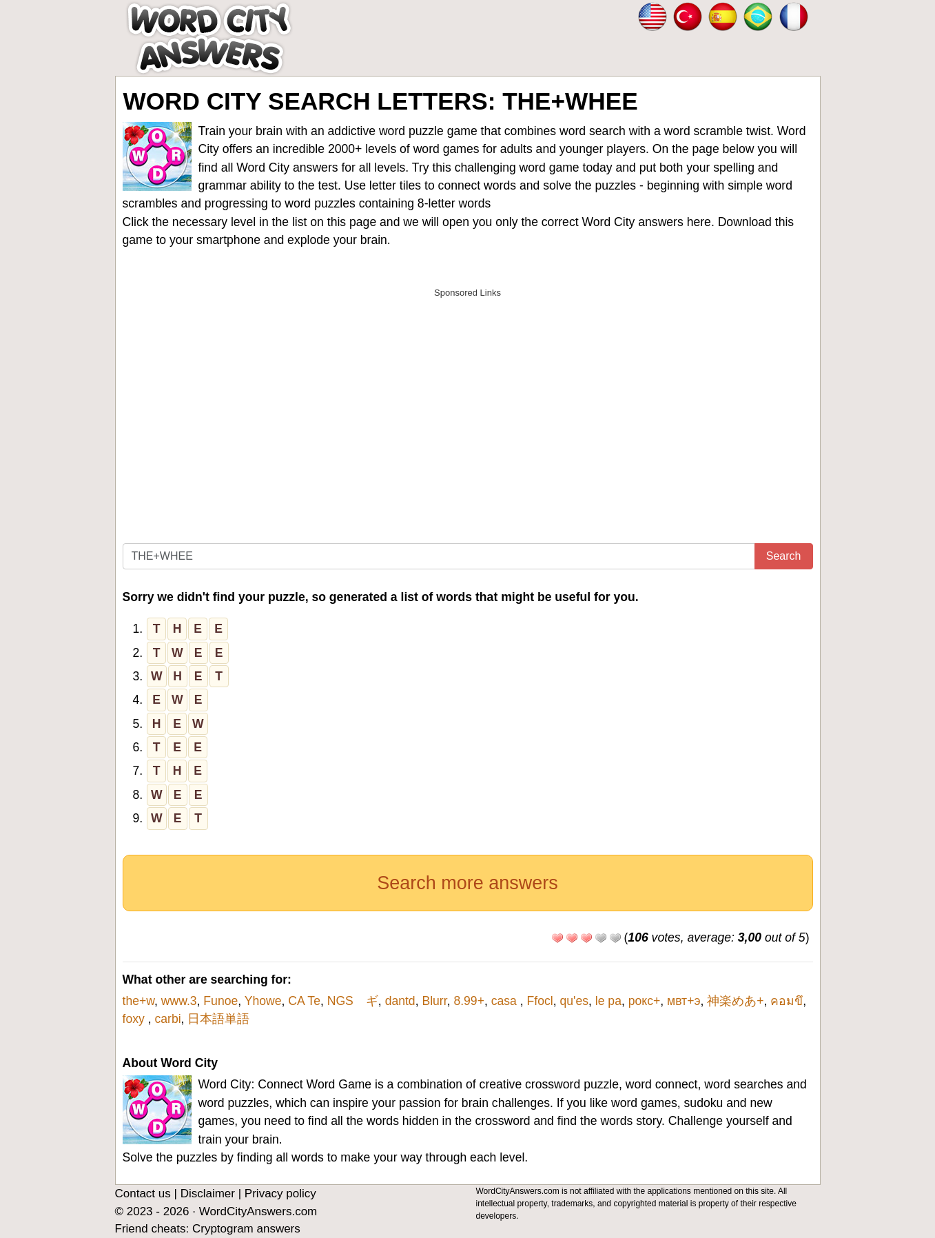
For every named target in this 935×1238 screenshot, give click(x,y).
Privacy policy (280, 1193)
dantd (400, 1001)
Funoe (220, 1001)
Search (783, 556)
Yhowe (263, 1001)
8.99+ (468, 1001)
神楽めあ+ (735, 1001)
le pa (608, 1001)
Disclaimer (208, 1193)
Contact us (143, 1193)
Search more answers (467, 883)
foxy (135, 1019)
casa (505, 1001)
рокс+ (644, 1001)
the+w (138, 1001)
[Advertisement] (468, 401)
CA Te (304, 1001)
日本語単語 (218, 1019)
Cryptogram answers (246, 1228)
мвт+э (683, 1001)
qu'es (573, 1001)
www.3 (179, 1001)
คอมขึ (786, 1001)
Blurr (434, 1001)
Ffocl (540, 1001)
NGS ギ (352, 1001)
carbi (167, 1019)
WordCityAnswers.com (258, 1211)
